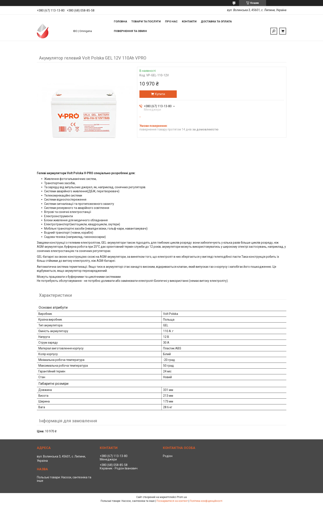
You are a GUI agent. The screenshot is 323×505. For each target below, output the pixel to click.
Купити (160, 94)
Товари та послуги (146, 21)
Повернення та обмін (130, 31)
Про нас (171, 21)
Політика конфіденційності (206, 500)
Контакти (189, 21)
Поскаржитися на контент (172, 500)
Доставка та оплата (216, 21)
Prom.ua (182, 497)
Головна (120, 21)
